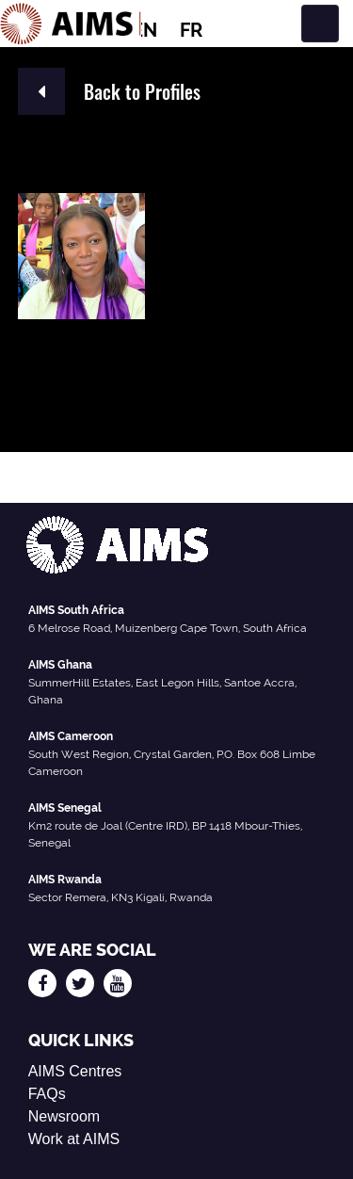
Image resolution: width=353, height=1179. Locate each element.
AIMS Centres (75, 1071)
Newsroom (64, 1116)
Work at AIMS (74, 1139)
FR (191, 30)
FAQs (47, 1094)
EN (144, 30)
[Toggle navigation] (320, 23)
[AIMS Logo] (70, 23)
